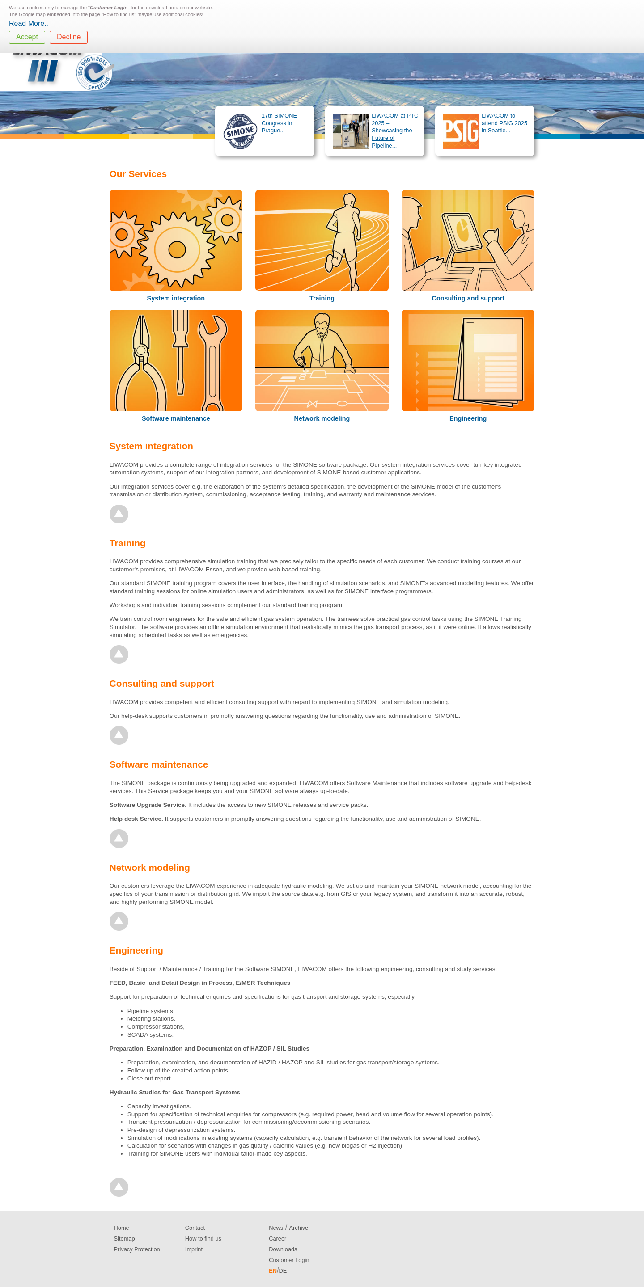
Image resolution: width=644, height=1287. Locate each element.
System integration (176, 298)
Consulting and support (468, 298)
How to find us (203, 1238)
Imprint (194, 1249)
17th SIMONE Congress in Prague (279, 123)
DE (283, 1270)
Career (277, 1238)
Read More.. (28, 23)
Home (121, 1227)
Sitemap (124, 1238)
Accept (27, 37)
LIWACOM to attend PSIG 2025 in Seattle (504, 123)
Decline (68, 37)
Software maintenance (176, 418)
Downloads (283, 1249)
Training (322, 298)
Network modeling (322, 418)
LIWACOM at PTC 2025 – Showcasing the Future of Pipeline (395, 130)
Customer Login (289, 1260)
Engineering (468, 418)
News (276, 1227)
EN (273, 1270)
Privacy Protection (137, 1249)
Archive (299, 1227)
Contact (195, 1227)
